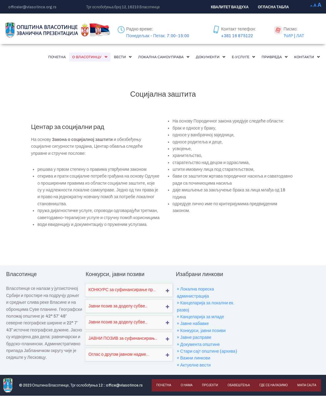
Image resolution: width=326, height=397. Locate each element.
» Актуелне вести (194, 366)
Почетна (21, 57)
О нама (186, 386)
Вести (96, 57)
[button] (58, 58)
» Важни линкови (193, 359)
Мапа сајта (305, 386)
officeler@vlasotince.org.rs (32, 7)
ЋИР (288, 36)
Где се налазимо (272, 386)
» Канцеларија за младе (200, 318)
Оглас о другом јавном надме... (118, 355)
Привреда (268, 57)
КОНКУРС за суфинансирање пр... (122, 291)
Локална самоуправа (142, 57)
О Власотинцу (58, 57)
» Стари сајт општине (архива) (207, 352)
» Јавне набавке (193, 325)
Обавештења (238, 386)
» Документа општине (198, 345)
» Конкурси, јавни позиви (201, 332)
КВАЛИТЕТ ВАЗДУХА (230, 7)
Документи (196, 57)
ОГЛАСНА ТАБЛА (273, 7)
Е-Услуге (233, 57)
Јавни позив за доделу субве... (118, 307)
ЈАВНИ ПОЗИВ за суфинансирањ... (122, 339)
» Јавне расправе (194, 338)
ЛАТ (300, 36)
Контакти (305, 57)
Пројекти (209, 386)
